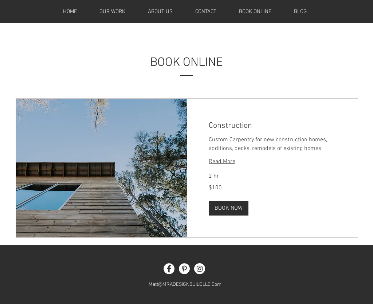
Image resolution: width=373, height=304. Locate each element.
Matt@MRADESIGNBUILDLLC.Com (185, 284)
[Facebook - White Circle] (169, 268)
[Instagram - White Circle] (199, 268)
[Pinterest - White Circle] (184, 268)
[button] (228, 208)
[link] (272, 126)
